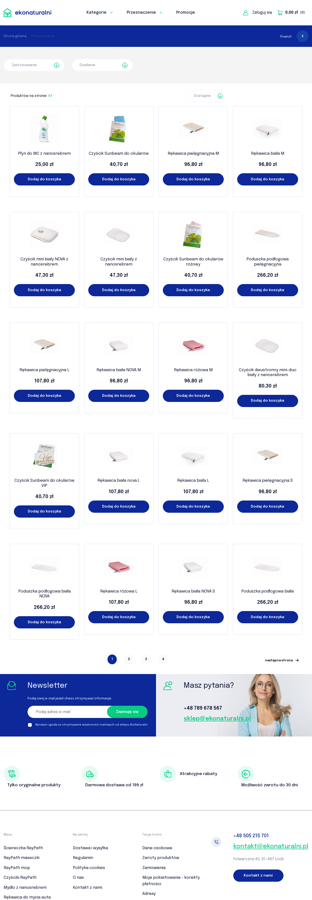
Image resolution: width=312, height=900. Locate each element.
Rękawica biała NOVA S (193, 591)
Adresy (149, 894)
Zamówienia (154, 868)
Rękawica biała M (267, 154)
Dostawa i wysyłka (90, 848)
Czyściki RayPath (20, 878)
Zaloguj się (257, 13)
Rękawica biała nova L (119, 481)
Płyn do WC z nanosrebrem (44, 154)
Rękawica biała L (193, 481)
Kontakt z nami (87, 888)
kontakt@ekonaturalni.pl (270, 846)
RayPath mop (17, 868)
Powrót (294, 36)
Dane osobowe (157, 848)
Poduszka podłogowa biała (267, 591)
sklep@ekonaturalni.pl (217, 719)
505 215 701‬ (251, 836)
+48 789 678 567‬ (203, 708)
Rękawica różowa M (193, 370)
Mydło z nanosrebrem (25, 888)
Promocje (185, 12)
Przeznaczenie (144, 12)
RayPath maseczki (21, 858)
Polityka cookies (89, 868)
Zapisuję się (127, 712)
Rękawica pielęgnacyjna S (268, 481)
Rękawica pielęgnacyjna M (193, 154)
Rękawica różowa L (118, 591)
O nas (78, 878)
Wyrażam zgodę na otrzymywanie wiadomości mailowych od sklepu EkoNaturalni (91, 724)
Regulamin (83, 858)
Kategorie (100, 12)
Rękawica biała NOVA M (119, 370)
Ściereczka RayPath (23, 848)
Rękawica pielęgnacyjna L (44, 370)
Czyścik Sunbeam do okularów (119, 154)
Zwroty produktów (160, 858)
